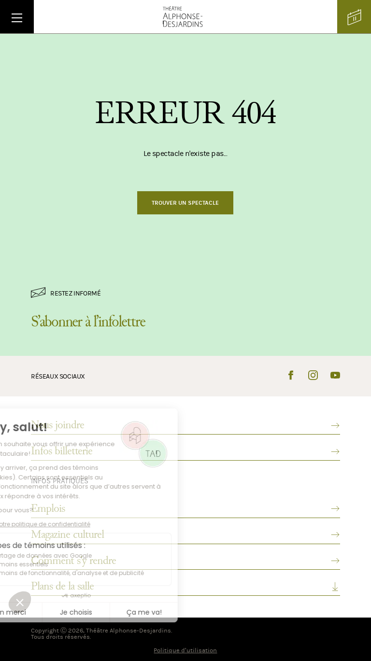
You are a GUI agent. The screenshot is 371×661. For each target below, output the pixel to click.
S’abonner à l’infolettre (88, 321)
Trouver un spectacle (185, 202)
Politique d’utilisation (185, 650)
